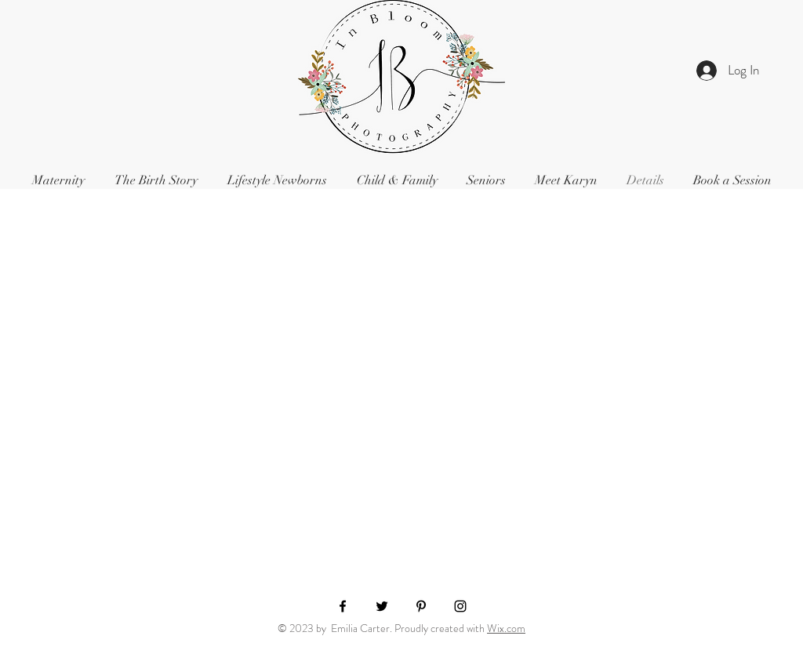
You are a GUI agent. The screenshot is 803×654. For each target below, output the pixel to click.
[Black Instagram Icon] (460, 606)
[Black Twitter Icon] (382, 606)
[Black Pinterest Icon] (421, 606)
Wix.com (506, 628)
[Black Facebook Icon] (343, 606)
